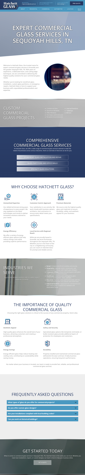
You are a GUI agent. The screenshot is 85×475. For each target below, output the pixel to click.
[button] (70, 9)
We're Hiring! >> (61, 4)
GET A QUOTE (42, 462)
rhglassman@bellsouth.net (29, 4)
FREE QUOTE (76, 3)
